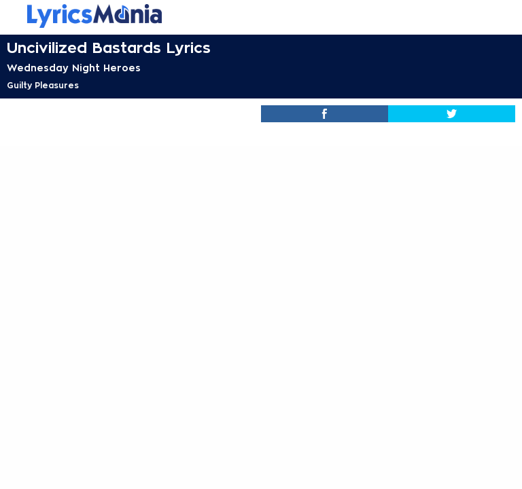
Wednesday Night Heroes (74, 68)
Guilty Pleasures (43, 86)
